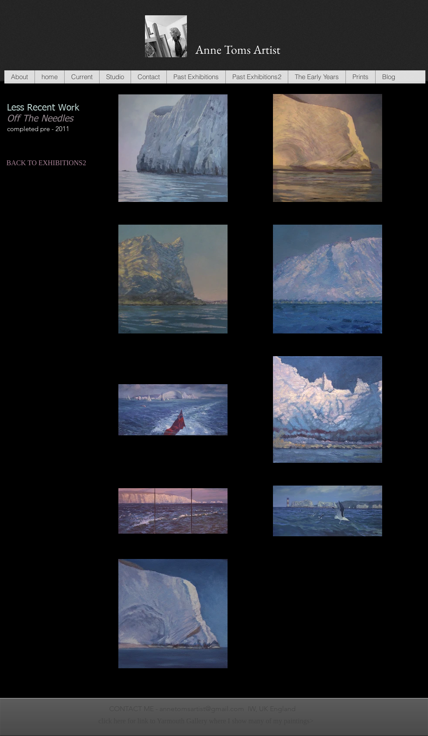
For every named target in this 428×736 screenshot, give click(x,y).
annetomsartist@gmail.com (201, 709)
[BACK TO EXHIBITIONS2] (46, 163)
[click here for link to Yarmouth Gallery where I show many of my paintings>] (206, 721)
